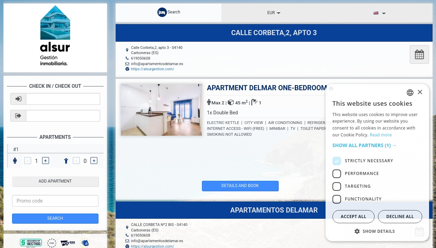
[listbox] (410, 92)
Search (55, 218)
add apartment (55, 181)
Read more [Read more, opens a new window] (381, 135)
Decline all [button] (400, 216)
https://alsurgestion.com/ (152, 69)
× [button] (419, 92)
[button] (377, 145)
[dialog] (377, 162)
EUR (274, 12)
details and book (231, 185)
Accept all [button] (353, 216)
